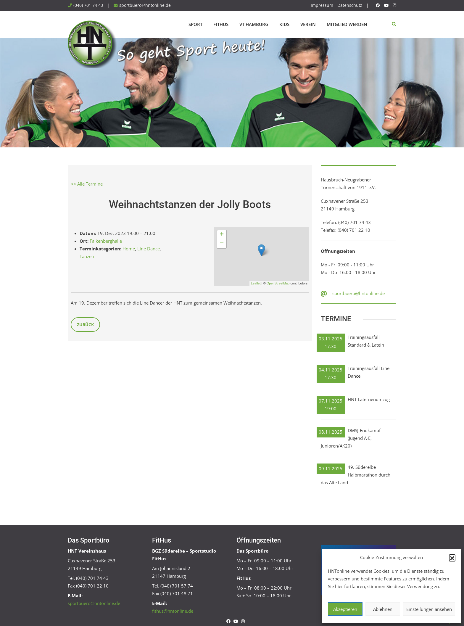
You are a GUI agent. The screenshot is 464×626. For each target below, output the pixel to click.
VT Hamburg (253, 24)
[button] (452, 558)
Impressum (322, 5)
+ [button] (222, 234)
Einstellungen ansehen (429, 609)
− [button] (222, 243)
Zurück (85, 324)
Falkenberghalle (106, 241)
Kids (284, 24)
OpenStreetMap (278, 283)
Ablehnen (382, 609)
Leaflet (256, 283)
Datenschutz (349, 5)
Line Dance (148, 249)
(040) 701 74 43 (88, 5)
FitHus (220, 24)
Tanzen (87, 256)
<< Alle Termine (87, 184)
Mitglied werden (347, 24)
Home (129, 249)
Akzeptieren (345, 609)
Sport (195, 24)
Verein (308, 24)
